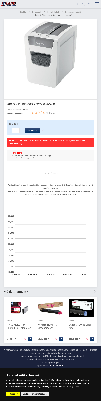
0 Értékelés (50, 113)
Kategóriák (36, 12)
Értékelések (51, 173)
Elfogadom (13, 394)
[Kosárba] (30, 339)
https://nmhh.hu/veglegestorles (50, 365)
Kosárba (32, 130)
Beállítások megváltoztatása (35, 394)
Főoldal (23, 12)
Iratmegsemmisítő (73, 12)
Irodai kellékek (53, 12)
